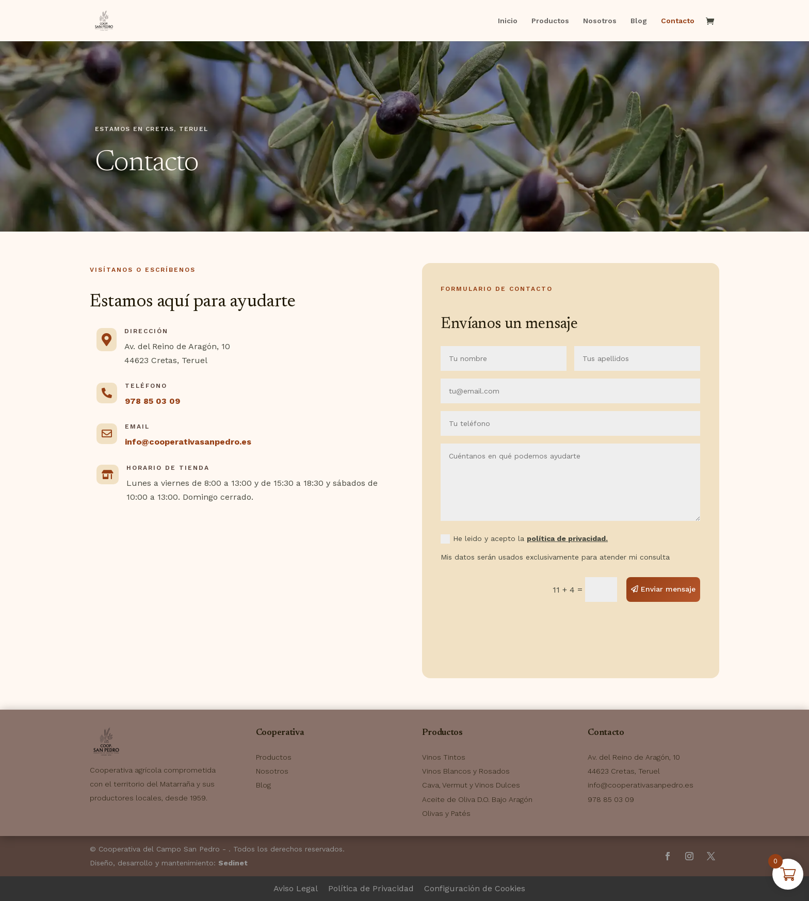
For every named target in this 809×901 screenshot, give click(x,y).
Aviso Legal (295, 888)
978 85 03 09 (152, 401)
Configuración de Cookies (474, 888)
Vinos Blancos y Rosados (466, 771)
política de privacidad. (567, 538)
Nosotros (600, 21)
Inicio (507, 21)
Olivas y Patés (446, 813)
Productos (550, 21)
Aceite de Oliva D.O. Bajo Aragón (477, 799)
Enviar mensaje (668, 589)
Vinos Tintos (443, 757)
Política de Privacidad (371, 888)
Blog (638, 21)
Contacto (677, 21)
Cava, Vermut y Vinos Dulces (471, 785)
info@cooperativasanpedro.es (188, 442)
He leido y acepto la (524, 539)
